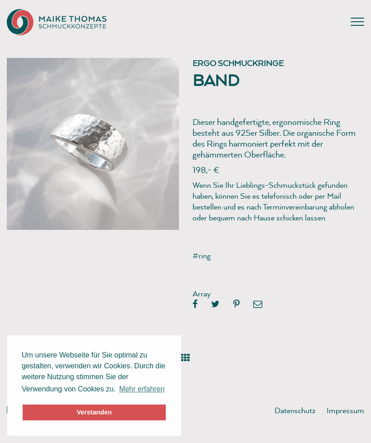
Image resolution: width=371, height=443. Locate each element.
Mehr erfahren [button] (142, 389)
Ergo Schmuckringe (238, 63)
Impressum (345, 410)
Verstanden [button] (94, 412)
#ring (202, 255)
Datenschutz (295, 410)
